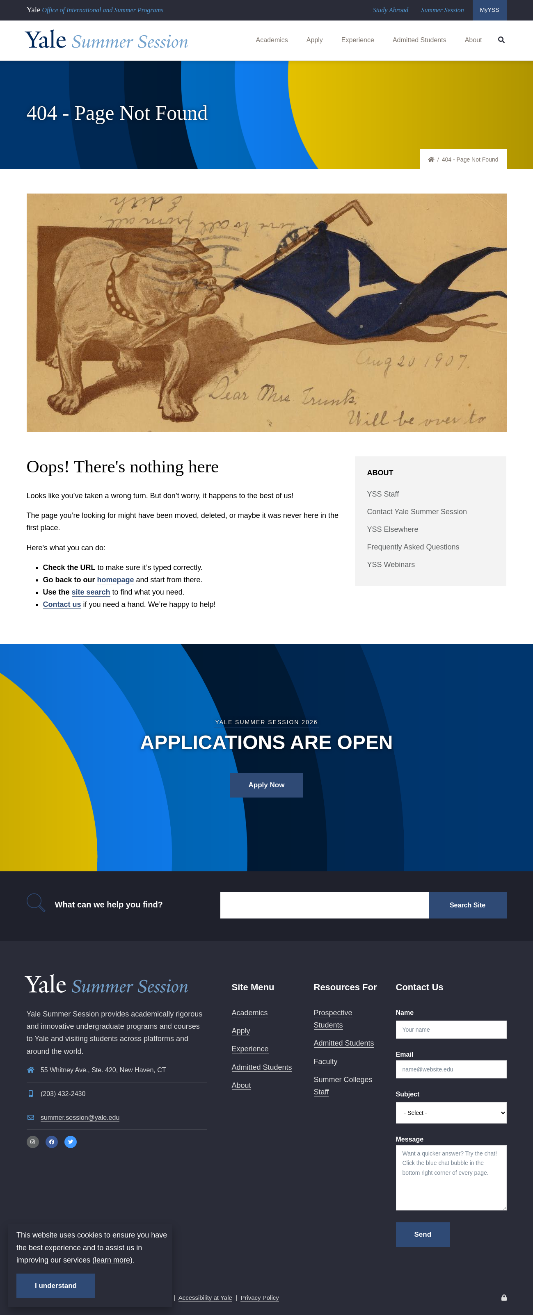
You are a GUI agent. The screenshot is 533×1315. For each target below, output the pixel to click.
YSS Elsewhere (393, 529)
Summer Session (442, 10)
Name (405, 1012)
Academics (272, 39)
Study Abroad (391, 10)
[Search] (324, 905)
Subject (408, 1094)
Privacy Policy (259, 1297)
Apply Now (267, 785)
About (473, 39)
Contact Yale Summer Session (417, 512)
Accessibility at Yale (205, 1297)
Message (410, 1139)
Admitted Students (419, 39)
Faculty (326, 1061)
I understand (56, 1286)
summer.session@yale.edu (80, 1117)
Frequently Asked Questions (413, 547)
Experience (357, 39)
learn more (112, 1260)
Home (435, 160)
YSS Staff (383, 494)
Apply (315, 39)
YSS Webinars (391, 565)
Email (405, 1054)
